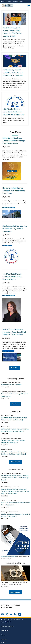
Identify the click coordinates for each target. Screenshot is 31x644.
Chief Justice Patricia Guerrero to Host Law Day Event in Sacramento (14, 228)
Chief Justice (7, 245)
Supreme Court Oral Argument (11, 384)
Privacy (3, 635)
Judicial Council (8, 351)
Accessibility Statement (7, 626)
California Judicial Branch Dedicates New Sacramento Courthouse (13, 191)
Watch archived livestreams (9, 556)
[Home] (13, 6)
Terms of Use (4, 630)
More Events (15, 403)
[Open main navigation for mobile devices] (28, 5)
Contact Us (4, 639)
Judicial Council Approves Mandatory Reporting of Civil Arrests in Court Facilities (14, 332)
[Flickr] (11, 614)
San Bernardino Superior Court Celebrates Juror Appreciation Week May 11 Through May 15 (15, 478)
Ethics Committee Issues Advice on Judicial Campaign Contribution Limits (13, 140)
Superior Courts (8, 207)
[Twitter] (7, 614)
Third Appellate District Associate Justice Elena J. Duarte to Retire (12, 276)
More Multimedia (15, 592)
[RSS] (19, 614)
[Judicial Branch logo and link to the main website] (15, 1)
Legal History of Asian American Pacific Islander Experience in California (13, 72)
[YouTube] (2, 614)
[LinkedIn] (15, 614)
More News (14, 367)
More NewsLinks (15, 461)
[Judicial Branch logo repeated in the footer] (15, 619)
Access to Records (6, 622)
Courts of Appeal (9, 295)
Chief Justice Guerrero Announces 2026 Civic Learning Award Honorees (13, 112)
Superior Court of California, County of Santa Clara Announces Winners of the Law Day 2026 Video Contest (15, 491)
